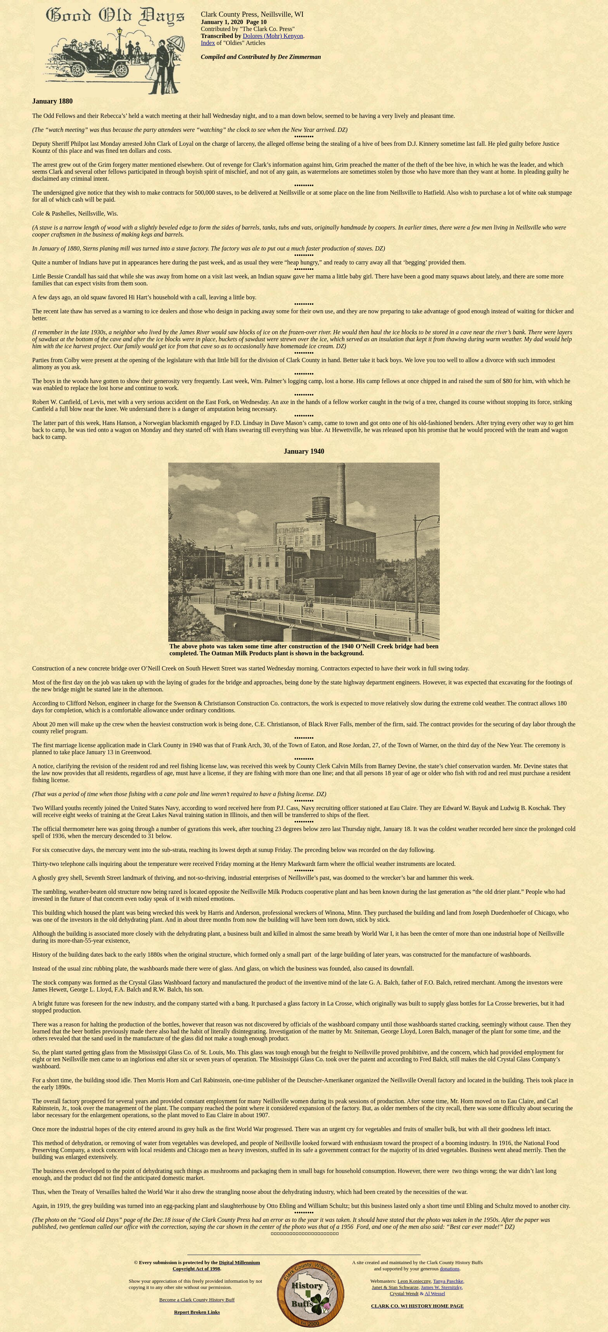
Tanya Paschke (448, 1281)
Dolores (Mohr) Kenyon (273, 36)
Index (208, 43)
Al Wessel (435, 1293)
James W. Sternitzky (441, 1287)
